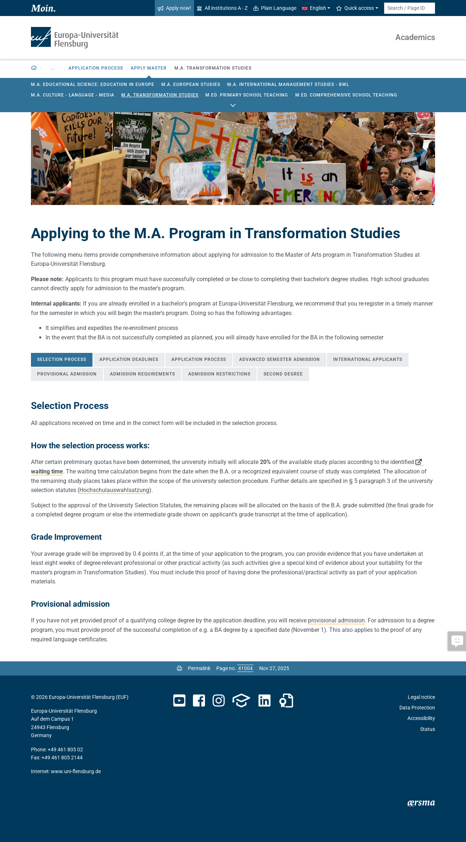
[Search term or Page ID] (409, 8)
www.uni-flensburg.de (76, 771)
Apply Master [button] (149, 68)
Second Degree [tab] (283, 374)
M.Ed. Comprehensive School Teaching (346, 95)
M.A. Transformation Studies (159, 95)
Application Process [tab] (198, 359)
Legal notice (421, 697)
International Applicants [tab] (367, 359)
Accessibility (421, 718)
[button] (34, 68)
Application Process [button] (95, 68)
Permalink (199, 668)
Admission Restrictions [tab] (219, 374)
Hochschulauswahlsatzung (114, 490)
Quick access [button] (355, 8)
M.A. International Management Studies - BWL (288, 84)
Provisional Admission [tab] (67, 374)
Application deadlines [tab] (128, 359)
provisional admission (336, 620)
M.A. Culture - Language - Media (72, 95)
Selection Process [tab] (61, 359)
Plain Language (274, 8)
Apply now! (174, 8)
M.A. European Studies (190, 84)
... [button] (53, 68)
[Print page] (179, 668)
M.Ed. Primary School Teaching (246, 95)
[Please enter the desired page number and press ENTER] (245, 668)
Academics (415, 37)
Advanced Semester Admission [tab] (279, 359)
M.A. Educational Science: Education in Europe (92, 84)
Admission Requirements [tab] (142, 374)
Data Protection (417, 708)
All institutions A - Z (222, 8)
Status (427, 729)
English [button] (314, 8)
